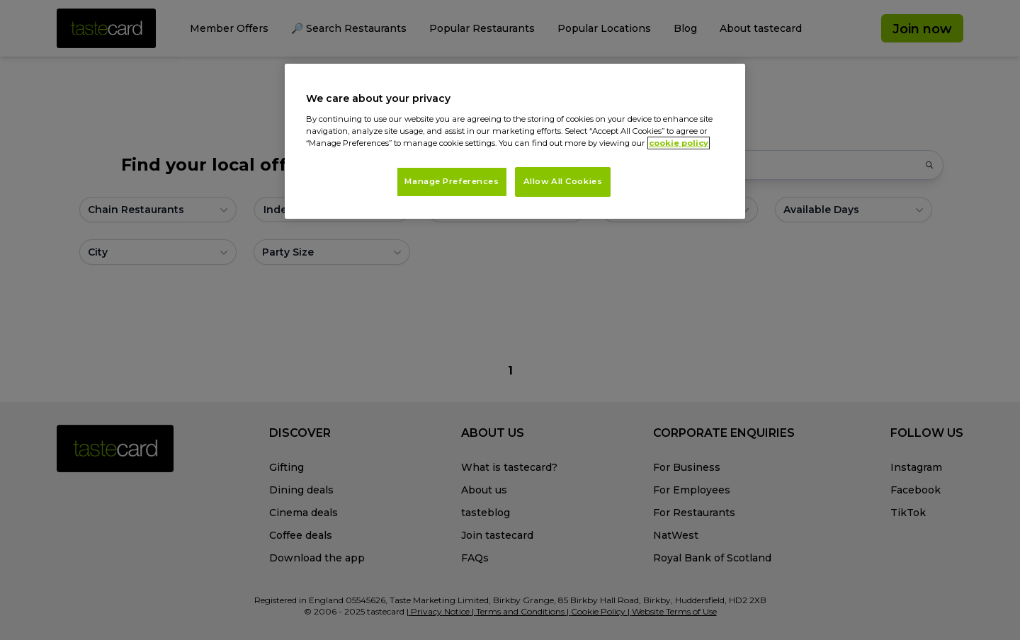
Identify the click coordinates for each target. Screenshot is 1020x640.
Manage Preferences (451, 181)
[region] (515, 141)
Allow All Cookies (563, 181)
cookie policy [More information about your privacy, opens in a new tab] (678, 143)
